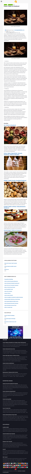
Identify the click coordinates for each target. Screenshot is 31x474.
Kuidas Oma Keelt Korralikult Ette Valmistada (10, 383)
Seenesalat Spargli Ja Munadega (9, 318)
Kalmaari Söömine (7, 293)
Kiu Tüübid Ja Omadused (10, 125)
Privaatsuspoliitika (5, 472)
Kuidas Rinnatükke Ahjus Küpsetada (9, 433)
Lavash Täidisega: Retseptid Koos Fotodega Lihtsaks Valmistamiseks (14, 342)
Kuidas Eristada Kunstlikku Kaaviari (10, 266)
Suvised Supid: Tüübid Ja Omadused (12, 230)
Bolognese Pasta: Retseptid (7, 441)
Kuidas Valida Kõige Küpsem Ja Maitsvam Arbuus (11, 355)
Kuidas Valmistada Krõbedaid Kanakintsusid (11, 283)
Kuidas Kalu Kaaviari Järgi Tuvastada (10, 263)
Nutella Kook (6, 269)
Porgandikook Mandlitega (8, 279)
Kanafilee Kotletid (6, 427)
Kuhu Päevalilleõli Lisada (8, 289)
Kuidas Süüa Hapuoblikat (7, 399)
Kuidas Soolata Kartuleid (8, 295)
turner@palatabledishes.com (19, 30)
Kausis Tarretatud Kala (6, 408)
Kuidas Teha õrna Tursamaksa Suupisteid (11, 285)
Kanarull (4, 449)
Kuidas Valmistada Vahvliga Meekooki (9, 391)
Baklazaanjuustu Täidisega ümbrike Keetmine (10, 372)
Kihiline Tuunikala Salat (8, 307)
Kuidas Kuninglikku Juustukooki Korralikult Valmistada (13, 297)
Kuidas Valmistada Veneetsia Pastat (10, 305)
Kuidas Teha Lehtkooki (8, 291)
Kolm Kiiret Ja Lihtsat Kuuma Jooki (10, 321)
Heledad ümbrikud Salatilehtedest (8, 363)
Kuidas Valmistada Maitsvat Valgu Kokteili (10, 414)
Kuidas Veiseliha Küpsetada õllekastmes (11, 281)
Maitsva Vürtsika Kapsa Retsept (9, 287)
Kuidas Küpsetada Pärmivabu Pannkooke (11, 303)
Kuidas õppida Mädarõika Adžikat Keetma (11, 301)
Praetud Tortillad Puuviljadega (9, 315)
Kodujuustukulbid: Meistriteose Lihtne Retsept (12, 299)
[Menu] (1, 1)
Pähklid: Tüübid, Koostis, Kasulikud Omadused (15, 180)
